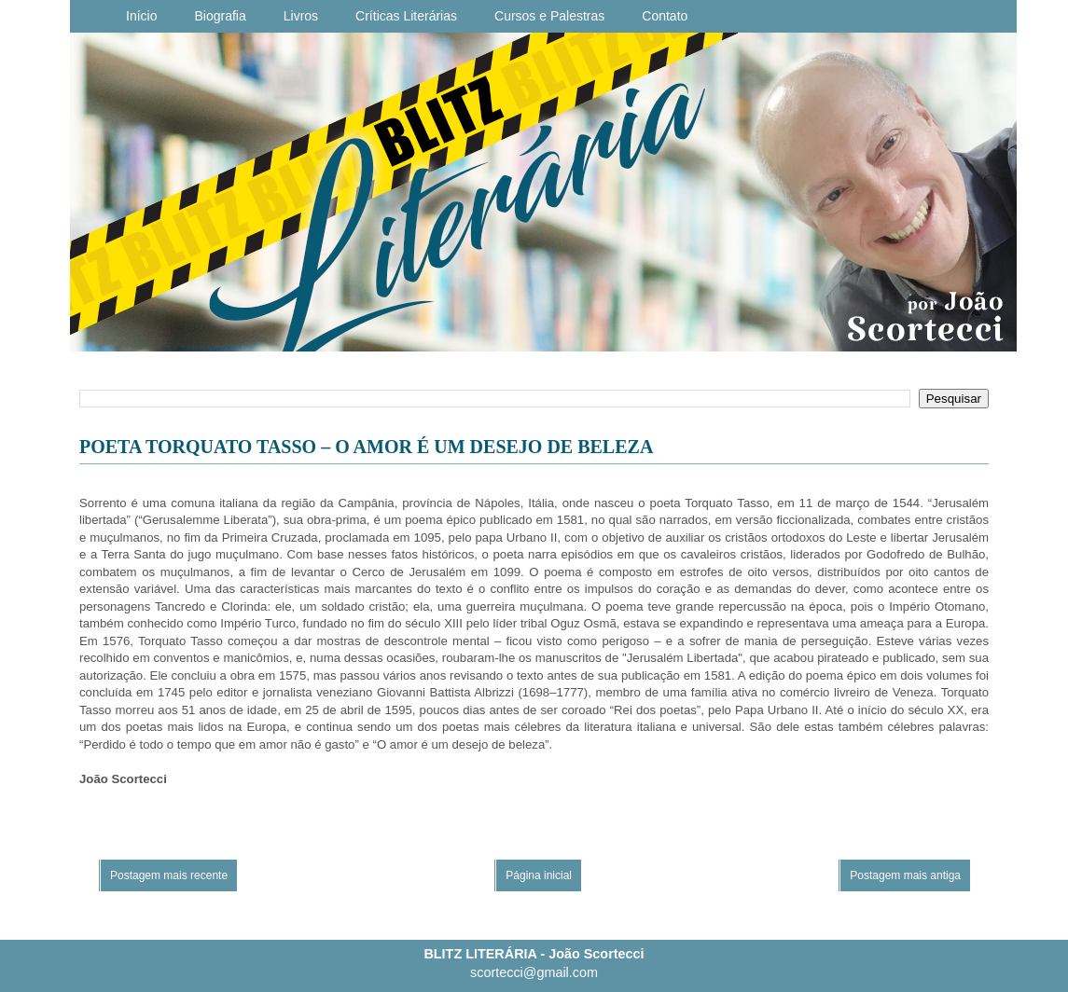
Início (141, 15)
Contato (664, 15)
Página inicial (539, 875)
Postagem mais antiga (905, 875)
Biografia (219, 15)
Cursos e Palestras (549, 15)
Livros (301, 15)
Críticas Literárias (406, 15)
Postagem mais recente (169, 875)
